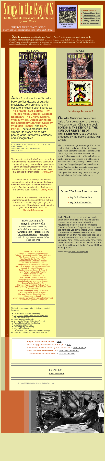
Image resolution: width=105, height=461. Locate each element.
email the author (56, 373)
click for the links (67, 353)
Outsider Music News (91, 13)
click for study (79, 347)
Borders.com (42, 232)
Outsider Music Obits (91, 18)
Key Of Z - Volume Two (81, 202)
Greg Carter (18, 316)
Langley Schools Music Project (86, 230)
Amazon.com (25, 232)
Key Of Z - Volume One (80, 197)
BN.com (44, 234)
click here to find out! (69, 350)
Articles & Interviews (91, 23)
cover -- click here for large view (36, 316)
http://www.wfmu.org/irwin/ (78, 252)
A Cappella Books (27, 234)
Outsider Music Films (91, 16)
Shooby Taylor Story (91, 21)
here (59, 341)
